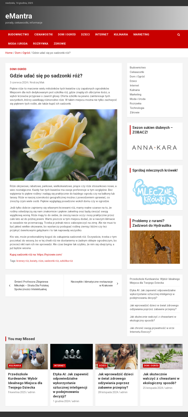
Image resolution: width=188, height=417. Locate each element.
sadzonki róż (52, 260)
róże (40, 260)
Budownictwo (18, 34)
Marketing (141, 34)
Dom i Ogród (67, 34)
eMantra (18, 16)
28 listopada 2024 (108, 392)
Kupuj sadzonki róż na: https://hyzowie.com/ (36, 254)
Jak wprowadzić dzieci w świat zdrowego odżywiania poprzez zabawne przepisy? (115, 381)
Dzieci (85, 34)
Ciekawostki (43, 34)
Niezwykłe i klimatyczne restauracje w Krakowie (92, 283)
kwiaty (33, 260)
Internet (101, 34)
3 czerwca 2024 (19, 82)
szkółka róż (66, 260)
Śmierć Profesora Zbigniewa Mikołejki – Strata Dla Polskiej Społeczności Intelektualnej (31, 285)
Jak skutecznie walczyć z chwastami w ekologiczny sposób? (161, 378)
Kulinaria (121, 34)
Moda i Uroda (18, 43)
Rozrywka (40, 43)
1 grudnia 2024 (61, 401)
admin (31, 392)
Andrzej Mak (37, 82)
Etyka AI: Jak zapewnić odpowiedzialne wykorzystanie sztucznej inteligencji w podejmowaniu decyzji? (153, 294)
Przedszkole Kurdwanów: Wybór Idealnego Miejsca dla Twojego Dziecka (25, 381)
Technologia (137, 108)
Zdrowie (60, 43)
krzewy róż (23, 260)
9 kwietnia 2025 (17, 392)
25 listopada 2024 (153, 387)
